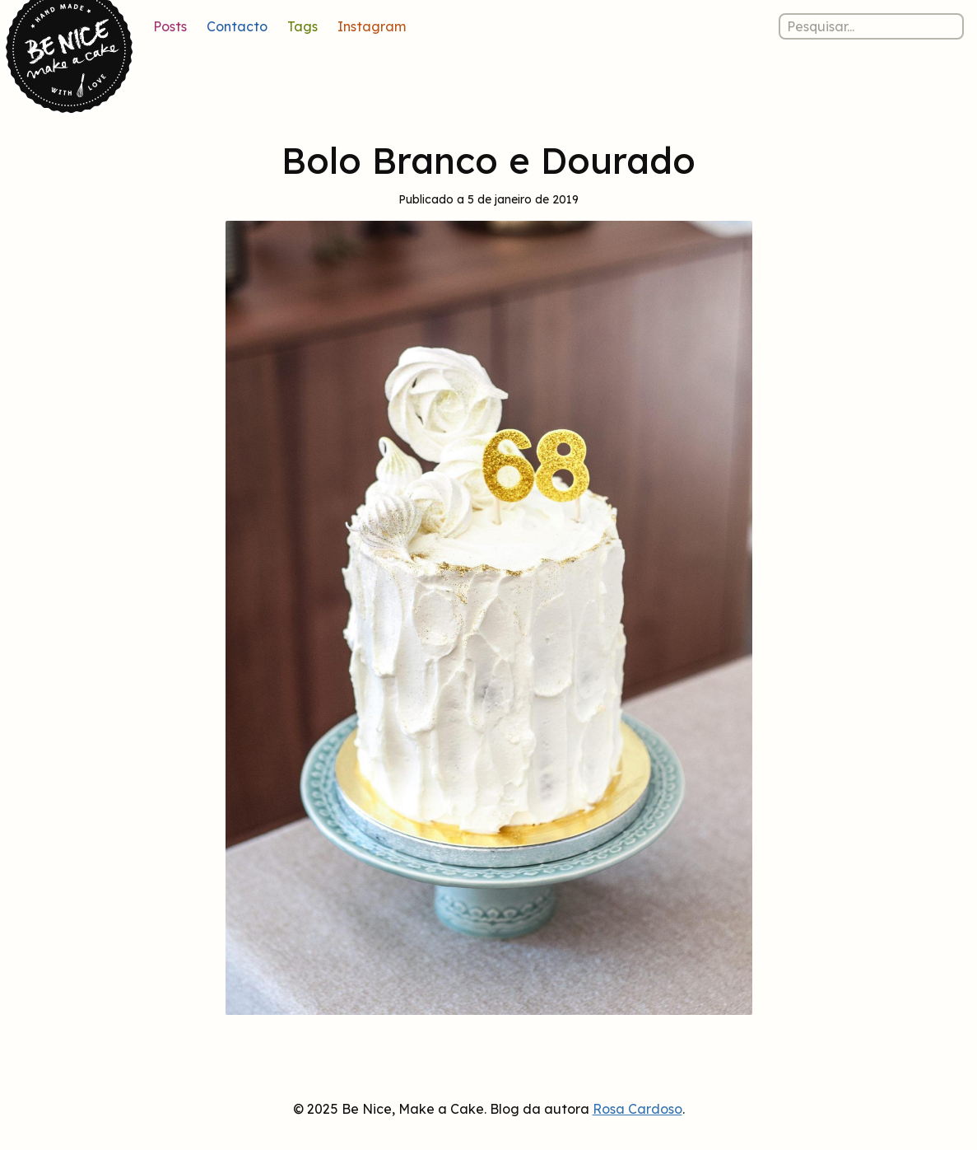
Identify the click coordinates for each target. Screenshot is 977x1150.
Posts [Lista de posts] (170, 26)
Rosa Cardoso (637, 1109)
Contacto (237, 26)
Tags (302, 26)
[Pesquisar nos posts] (871, 26)
